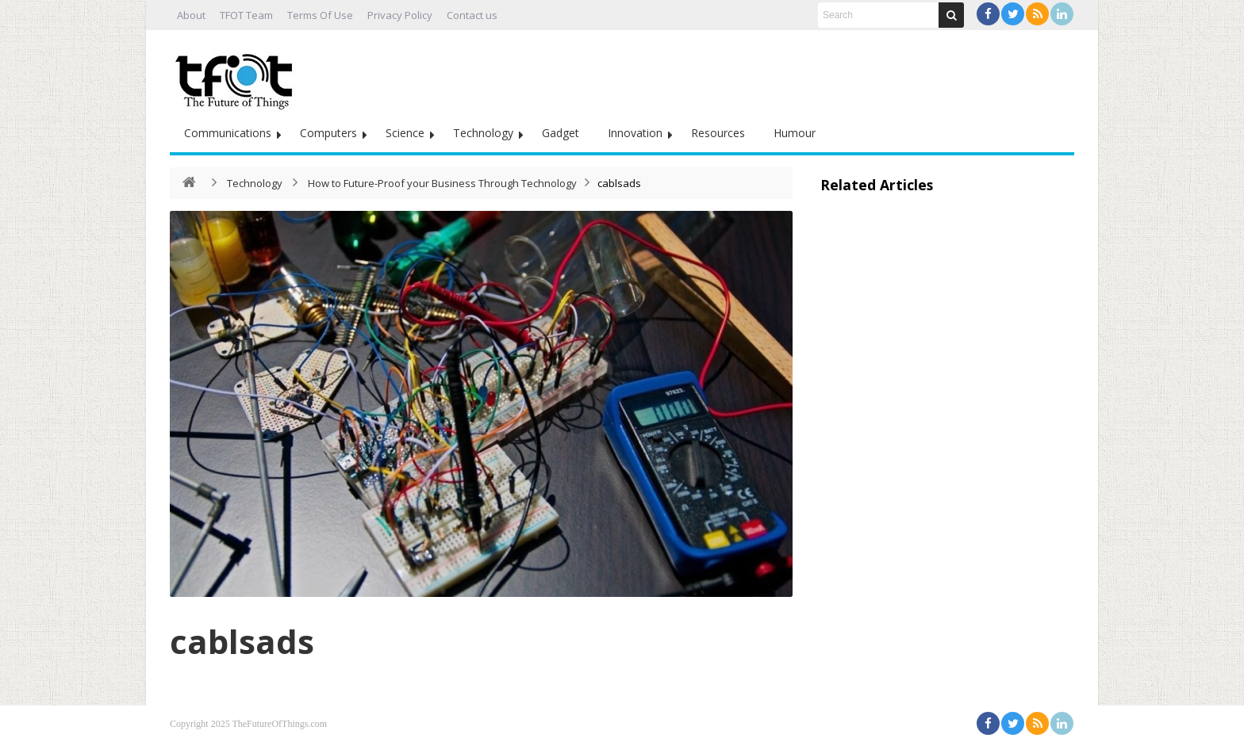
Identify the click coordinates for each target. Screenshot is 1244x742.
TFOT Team (246, 15)
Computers (328, 132)
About (191, 15)
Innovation (635, 132)
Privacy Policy (399, 15)
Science (405, 132)
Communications (227, 132)
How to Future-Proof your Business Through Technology (442, 183)
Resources (718, 132)
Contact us (472, 15)
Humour (795, 132)
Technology (483, 132)
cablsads (242, 641)
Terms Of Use (320, 15)
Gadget (560, 132)
